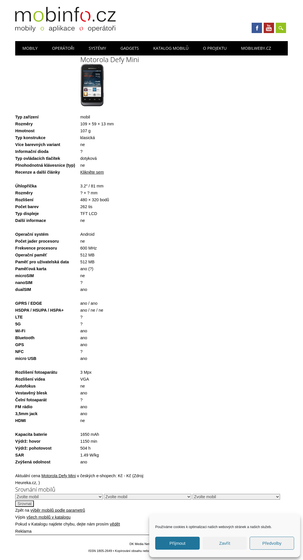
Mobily (30, 48)
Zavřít (224, 543)
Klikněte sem (92, 172)
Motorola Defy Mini (58, 475)
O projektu (215, 48)
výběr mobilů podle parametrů (57, 510)
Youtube (269, 28)
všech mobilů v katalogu (48, 517)
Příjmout (177, 543)
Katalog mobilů (171, 48)
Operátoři (63, 48)
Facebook (257, 28)
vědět (115, 524)
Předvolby (271, 543)
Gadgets (130, 48)
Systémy (97, 48)
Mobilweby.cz (256, 48)
